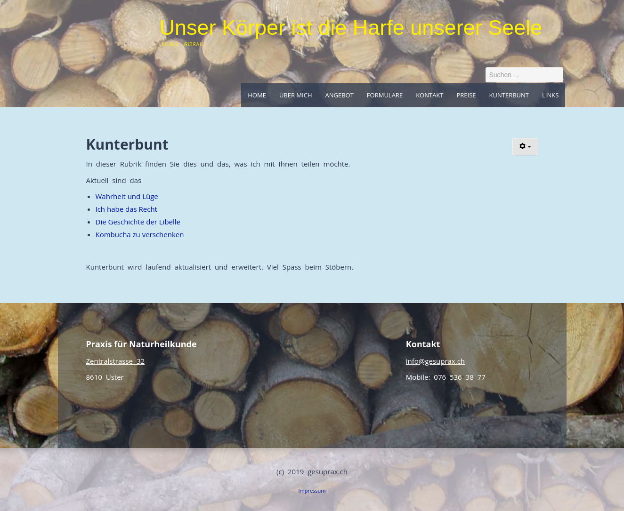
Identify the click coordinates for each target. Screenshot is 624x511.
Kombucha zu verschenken (140, 234)
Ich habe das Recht (126, 209)
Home (257, 95)
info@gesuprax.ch (435, 361)
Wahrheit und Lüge (127, 196)
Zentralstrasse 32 (115, 361)
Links (550, 95)
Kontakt (429, 95)
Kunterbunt (509, 95)
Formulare (385, 95)
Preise (466, 95)
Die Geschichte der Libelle (138, 221)
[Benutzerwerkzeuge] (525, 146)
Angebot (339, 95)
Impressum (311, 490)
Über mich (295, 95)
